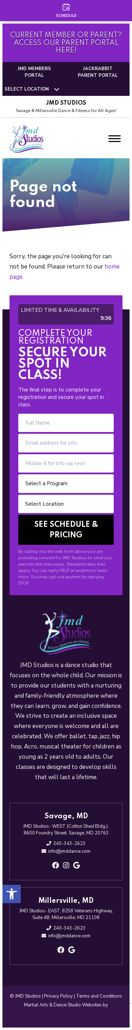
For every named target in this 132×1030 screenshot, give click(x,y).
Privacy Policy (58, 996)
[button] (11, 894)
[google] (76, 865)
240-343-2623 (69, 843)
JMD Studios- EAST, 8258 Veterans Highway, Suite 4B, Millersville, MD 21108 (66, 914)
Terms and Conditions (99, 996)
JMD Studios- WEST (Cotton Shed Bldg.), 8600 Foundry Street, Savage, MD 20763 (66, 830)
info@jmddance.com (69, 851)
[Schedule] (66, 10)
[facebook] (55, 865)
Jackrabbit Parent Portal (98, 72)
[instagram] (66, 865)
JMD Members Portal (34, 72)
